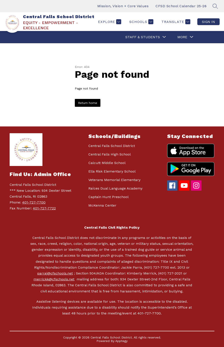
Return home (87, 103)
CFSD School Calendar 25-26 (181, 6)
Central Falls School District (111, 146)
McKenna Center (102, 205)
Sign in (208, 22)
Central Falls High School (109, 154)
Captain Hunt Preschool (108, 197)
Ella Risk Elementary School (112, 171)
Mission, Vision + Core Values (123, 6)
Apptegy (121, 341)
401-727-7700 (34, 202)
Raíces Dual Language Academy (115, 188)
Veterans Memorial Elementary (114, 180)
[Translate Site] (175, 21)
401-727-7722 (44, 208)
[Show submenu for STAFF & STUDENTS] (142, 37)
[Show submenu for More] (182, 37)
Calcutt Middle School (107, 163)
